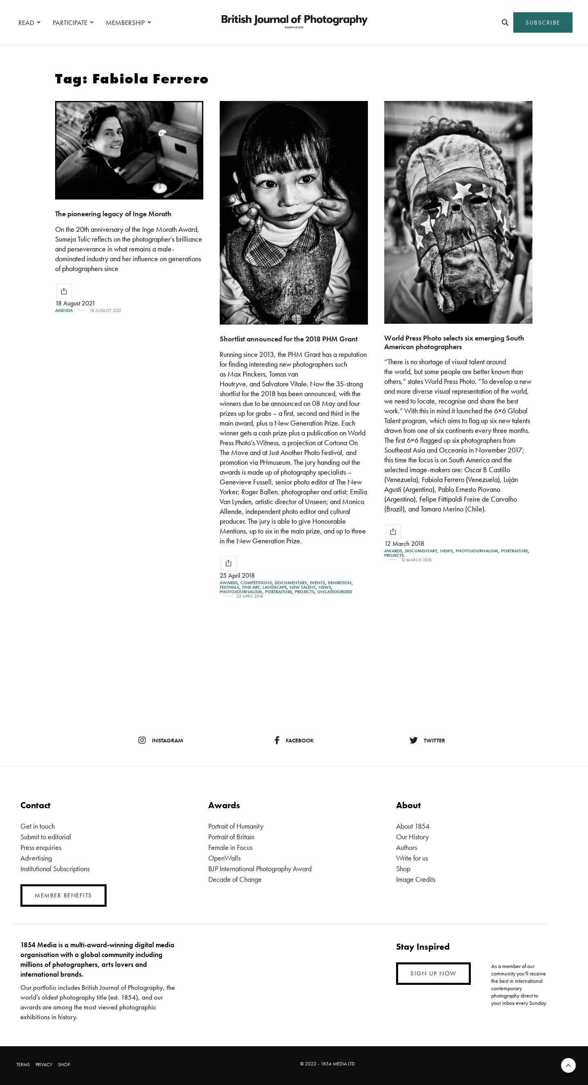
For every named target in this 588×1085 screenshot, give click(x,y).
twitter (427, 740)
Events (317, 583)
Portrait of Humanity (235, 826)
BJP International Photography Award (260, 868)
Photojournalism (241, 592)
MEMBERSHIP (125, 22)
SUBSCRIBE (543, 22)
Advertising (36, 858)
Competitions (256, 583)
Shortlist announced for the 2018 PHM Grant (289, 338)
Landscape (275, 587)
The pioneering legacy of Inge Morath (113, 213)
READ (26, 22)
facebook (294, 740)
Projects (304, 592)
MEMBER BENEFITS (63, 895)
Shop (403, 868)
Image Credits (415, 879)
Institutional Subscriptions (54, 868)
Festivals (229, 587)
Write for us (412, 858)
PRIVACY (44, 1064)
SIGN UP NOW (433, 973)
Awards (229, 583)
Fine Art (251, 587)
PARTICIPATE (70, 22)
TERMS (23, 1064)
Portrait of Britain (231, 836)
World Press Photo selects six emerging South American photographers (454, 342)
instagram (160, 740)
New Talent (303, 587)
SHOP (64, 1064)
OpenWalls (224, 858)
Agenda (64, 310)
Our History (412, 836)
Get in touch (37, 826)
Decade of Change (235, 879)
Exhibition (340, 583)
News (324, 587)
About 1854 (413, 826)
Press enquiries (40, 847)
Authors (406, 847)
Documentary (291, 583)
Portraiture (278, 592)
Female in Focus (230, 847)
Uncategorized (334, 592)
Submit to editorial (45, 836)
